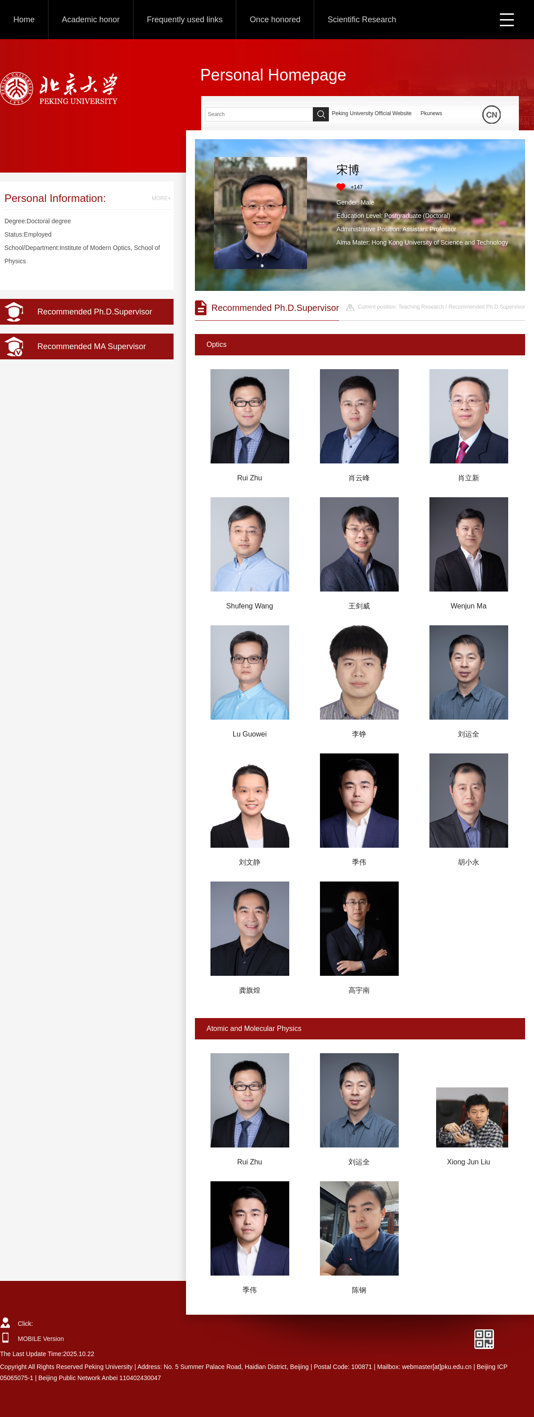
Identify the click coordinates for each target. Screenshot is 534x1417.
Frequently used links (184, 19)
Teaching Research (421, 307)
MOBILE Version (41, 1338)
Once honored (275, 19)
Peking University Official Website (372, 113)
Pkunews (431, 113)
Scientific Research (362, 19)
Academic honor (91, 19)
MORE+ (161, 198)
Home (24, 19)
